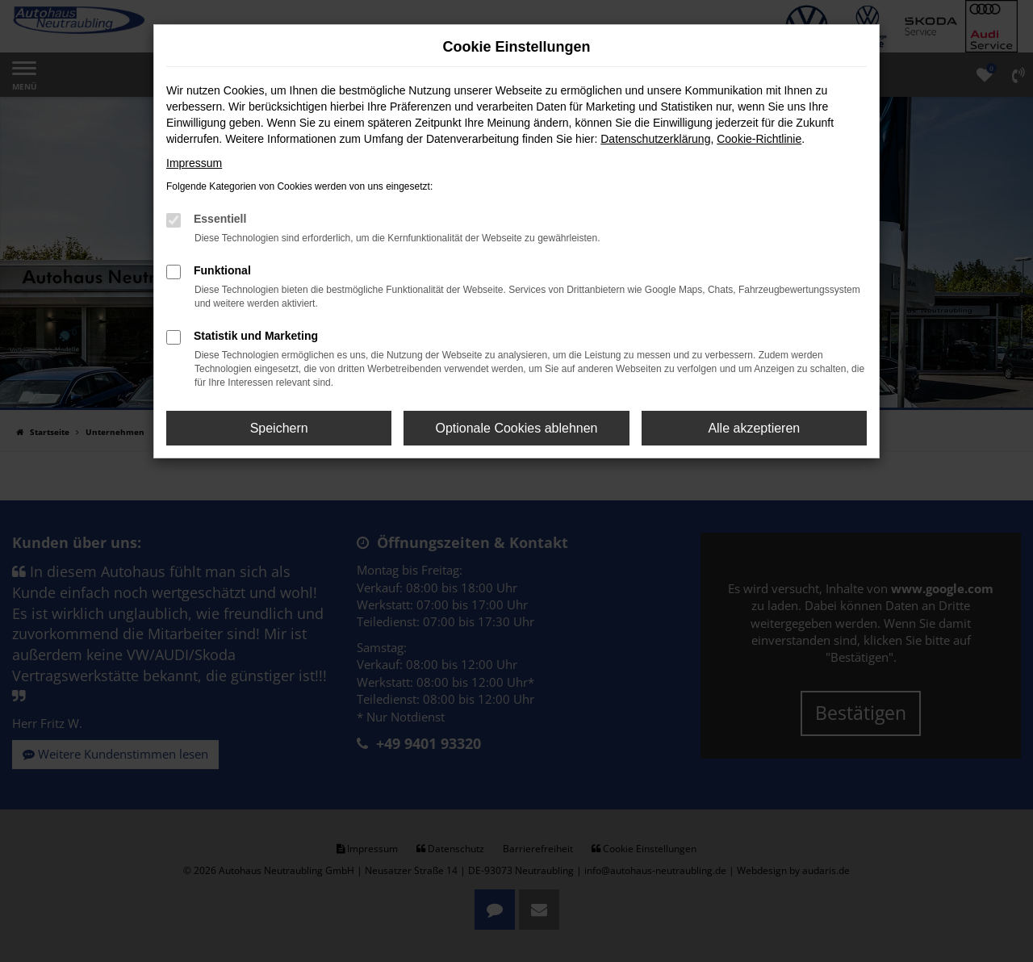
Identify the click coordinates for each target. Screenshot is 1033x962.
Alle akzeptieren (754, 428)
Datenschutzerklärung (655, 138)
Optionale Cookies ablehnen (516, 428)
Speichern (279, 428)
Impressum (194, 163)
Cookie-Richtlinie (759, 138)
